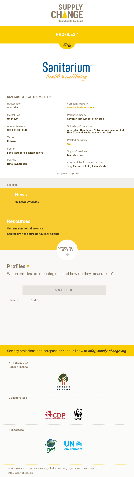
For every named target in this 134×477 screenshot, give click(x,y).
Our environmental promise (25, 228)
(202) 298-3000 (91, 468)
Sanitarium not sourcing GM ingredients (33, 234)
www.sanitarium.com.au (81, 107)
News (21, 194)
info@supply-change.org (107, 351)
